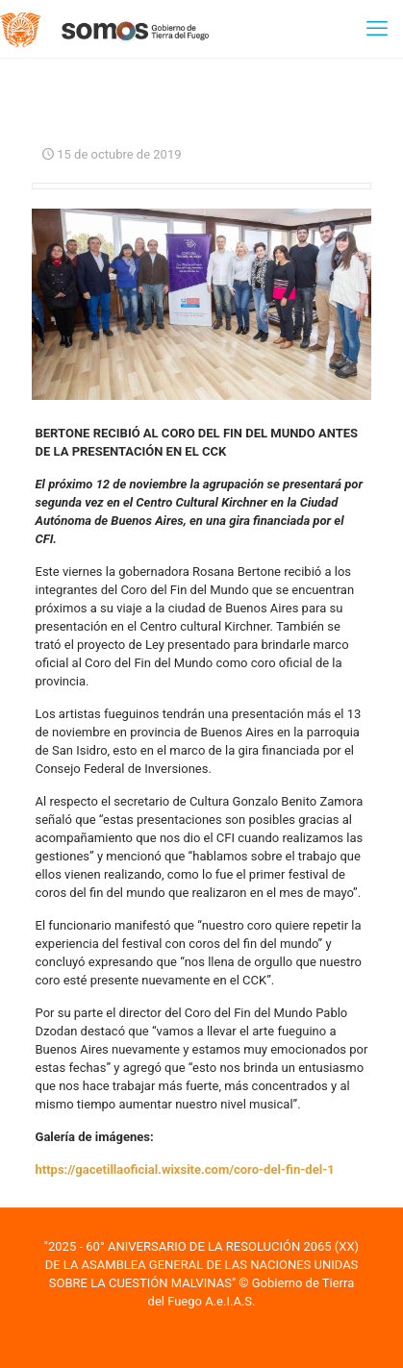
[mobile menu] (377, 28)
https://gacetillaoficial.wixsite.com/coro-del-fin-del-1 (185, 1169)
